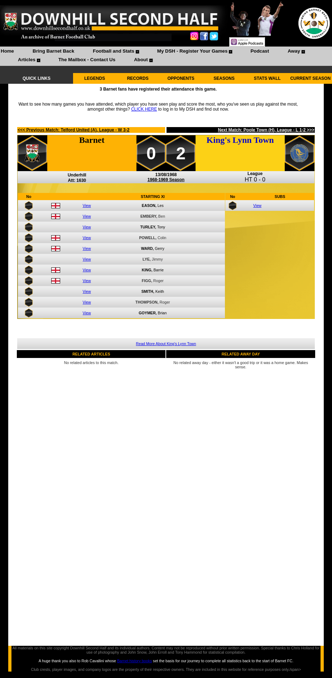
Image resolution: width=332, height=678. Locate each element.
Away (294, 51)
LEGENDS (94, 78)
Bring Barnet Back (53, 51)
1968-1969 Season (166, 179)
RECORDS (138, 78)
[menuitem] (7, 52)
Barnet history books (134, 661)
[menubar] (166, 56)
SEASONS (224, 78)
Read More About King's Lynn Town (166, 344)
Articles (26, 59)
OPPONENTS (181, 78)
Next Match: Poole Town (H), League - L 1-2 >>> (266, 129)
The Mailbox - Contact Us (86, 59)
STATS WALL (267, 78)
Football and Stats (113, 51)
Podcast (259, 51)
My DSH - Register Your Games (192, 51)
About (141, 59)
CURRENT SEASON (310, 78)
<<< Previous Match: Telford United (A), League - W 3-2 (73, 129)
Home (7, 51)
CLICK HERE (144, 109)
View (87, 205)
